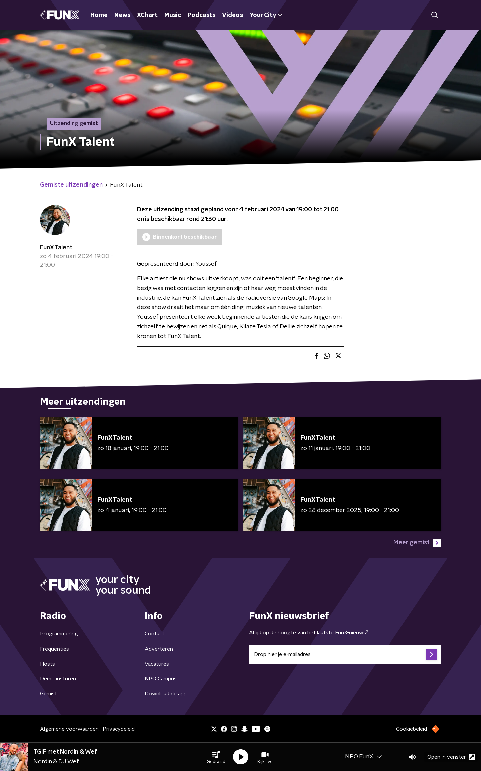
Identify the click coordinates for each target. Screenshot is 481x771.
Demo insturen (58, 678)
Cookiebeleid (411, 729)
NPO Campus (161, 678)
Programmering (59, 633)
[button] (216, 757)
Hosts (47, 664)
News (122, 15)
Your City (266, 15)
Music (172, 15)
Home (99, 15)
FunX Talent (56, 248)
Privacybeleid (119, 729)
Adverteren (159, 649)
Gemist (48, 693)
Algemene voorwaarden (69, 729)
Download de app (166, 693)
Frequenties (54, 649)
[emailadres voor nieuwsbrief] (345, 654)
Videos (232, 15)
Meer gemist (417, 543)
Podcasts (201, 15)
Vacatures (157, 664)
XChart (147, 15)
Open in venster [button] (451, 757)
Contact (154, 633)
